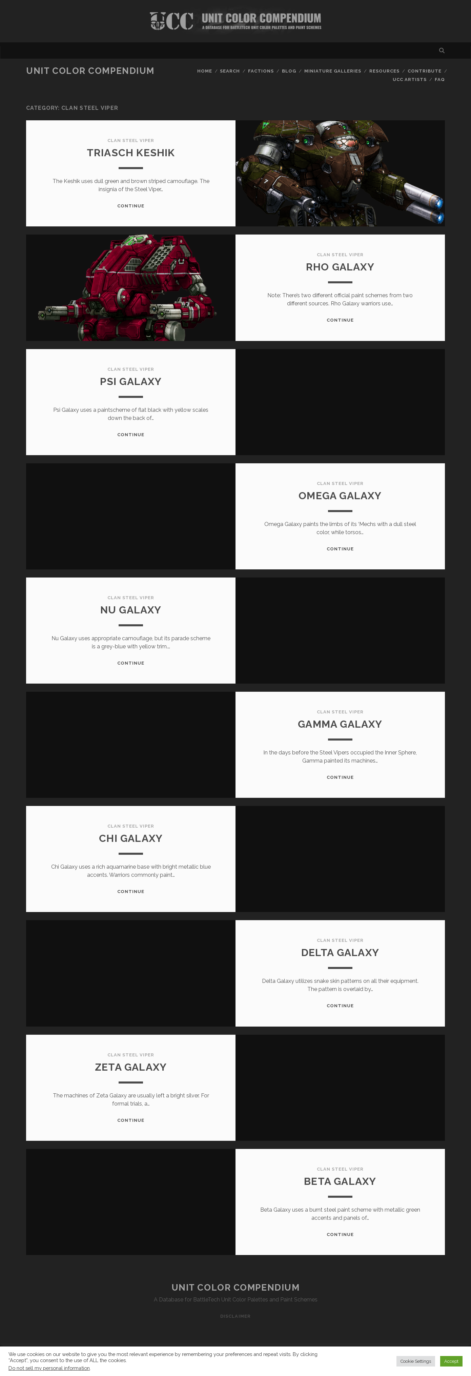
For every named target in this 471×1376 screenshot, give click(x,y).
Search (230, 71)
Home (204, 71)
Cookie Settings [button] (416, 1361)
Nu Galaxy (131, 610)
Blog (289, 71)
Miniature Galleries (333, 71)
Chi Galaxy (131, 838)
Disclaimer (235, 1316)
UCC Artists (410, 79)
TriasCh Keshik (131, 153)
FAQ (440, 79)
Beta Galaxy (340, 1181)
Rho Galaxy (340, 267)
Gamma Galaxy (340, 724)
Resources (384, 71)
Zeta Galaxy (131, 1067)
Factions (261, 71)
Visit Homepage (235, 21)
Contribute (425, 71)
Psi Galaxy (131, 381)
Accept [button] (451, 1361)
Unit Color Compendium (90, 71)
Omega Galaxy (340, 496)
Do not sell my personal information (49, 1368)
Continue (130, 205)
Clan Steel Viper (131, 140)
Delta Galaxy (340, 952)
